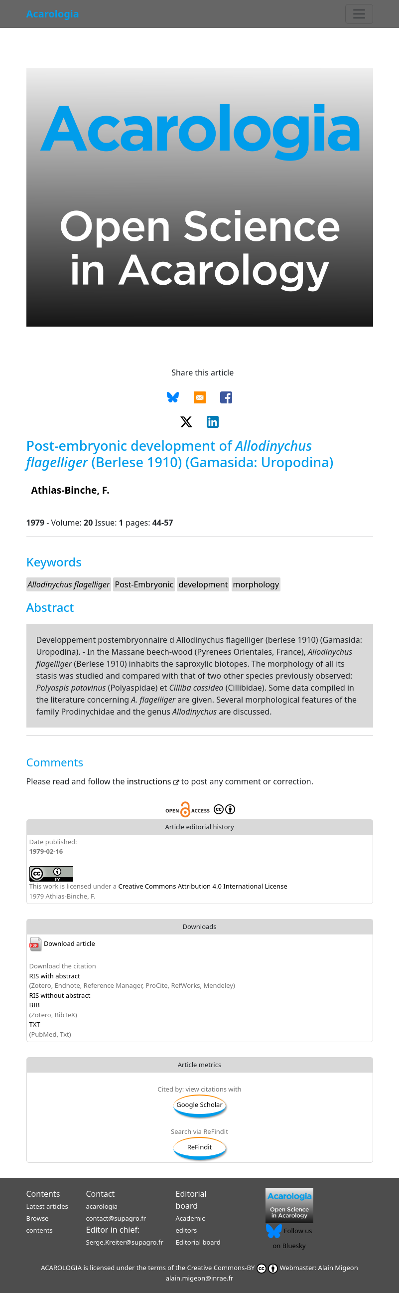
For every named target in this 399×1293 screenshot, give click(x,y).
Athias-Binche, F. (70, 490)
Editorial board (198, 1242)
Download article (62, 943)
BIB (34, 1004)
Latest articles (47, 1206)
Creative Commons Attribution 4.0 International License (203, 886)
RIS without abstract (60, 995)
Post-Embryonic (144, 584)
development (203, 584)
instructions (154, 781)
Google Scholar (199, 1104)
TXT (34, 1024)
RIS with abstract (54, 975)
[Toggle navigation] (359, 14)
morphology (256, 584)
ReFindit (199, 1146)
